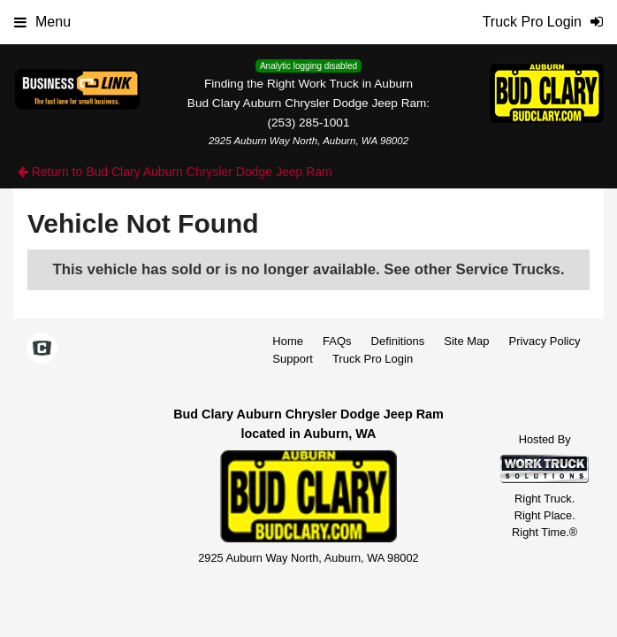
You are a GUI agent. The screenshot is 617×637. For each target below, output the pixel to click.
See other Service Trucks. (474, 269)
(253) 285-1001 (309, 122)
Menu (42, 21)
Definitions (398, 341)
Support (292, 358)
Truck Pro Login (372, 358)
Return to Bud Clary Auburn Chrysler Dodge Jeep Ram (175, 172)
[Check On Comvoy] (42, 349)
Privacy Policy (545, 341)
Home (287, 341)
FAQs (337, 341)
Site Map (466, 341)
